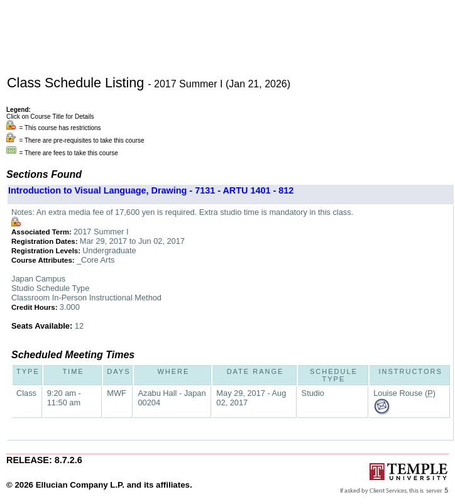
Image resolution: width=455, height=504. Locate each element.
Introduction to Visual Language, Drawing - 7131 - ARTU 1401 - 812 (150, 190)
